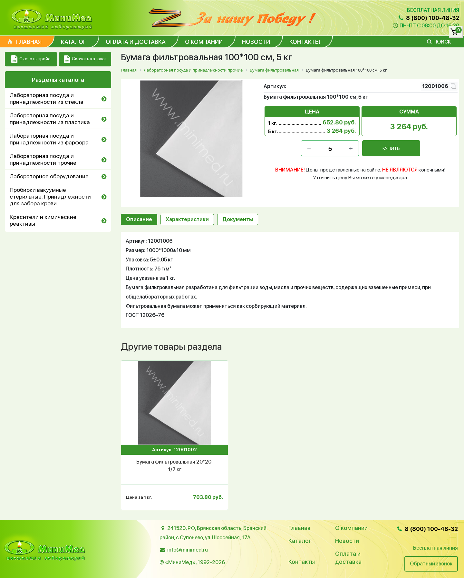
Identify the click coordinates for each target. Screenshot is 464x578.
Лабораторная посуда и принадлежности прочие (43, 159)
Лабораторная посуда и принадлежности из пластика (50, 118)
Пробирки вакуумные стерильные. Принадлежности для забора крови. (50, 196)
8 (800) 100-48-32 (428, 18)
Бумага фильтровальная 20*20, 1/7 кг (174, 466)
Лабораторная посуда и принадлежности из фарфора (49, 139)
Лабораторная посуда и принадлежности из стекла (46, 98)
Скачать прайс (30, 59)
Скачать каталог (85, 59)
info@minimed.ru (187, 550)
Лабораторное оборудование (49, 176)
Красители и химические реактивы (43, 220)
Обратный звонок (431, 564)
